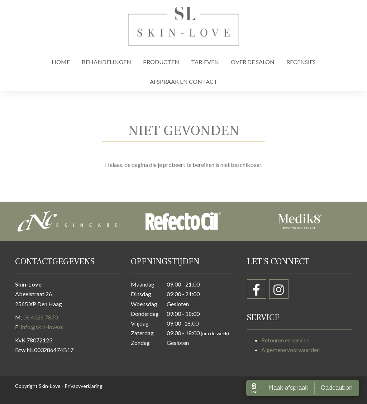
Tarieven (205, 61)
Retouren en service (285, 340)
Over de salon (253, 61)
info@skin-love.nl (42, 326)
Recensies (301, 61)
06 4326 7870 (40, 317)
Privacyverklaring (84, 386)
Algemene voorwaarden (290, 349)
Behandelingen (106, 61)
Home (61, 61)
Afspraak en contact (184, 81)
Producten (161, 61)
